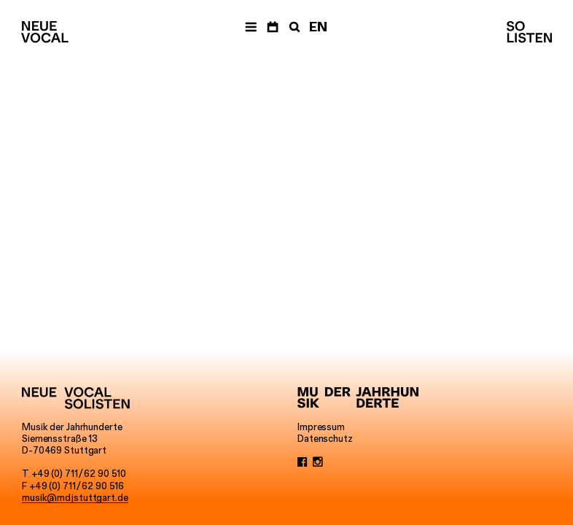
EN (318, 27)
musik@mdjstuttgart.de (75, 497)
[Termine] (273, 27)
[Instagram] (318, 461)
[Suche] (293, 27)
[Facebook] (302, 461)
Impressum (321, 426)
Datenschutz (325, 438)
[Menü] (251, 27)
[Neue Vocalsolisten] (45, 32)
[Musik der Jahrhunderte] (357, 398)
